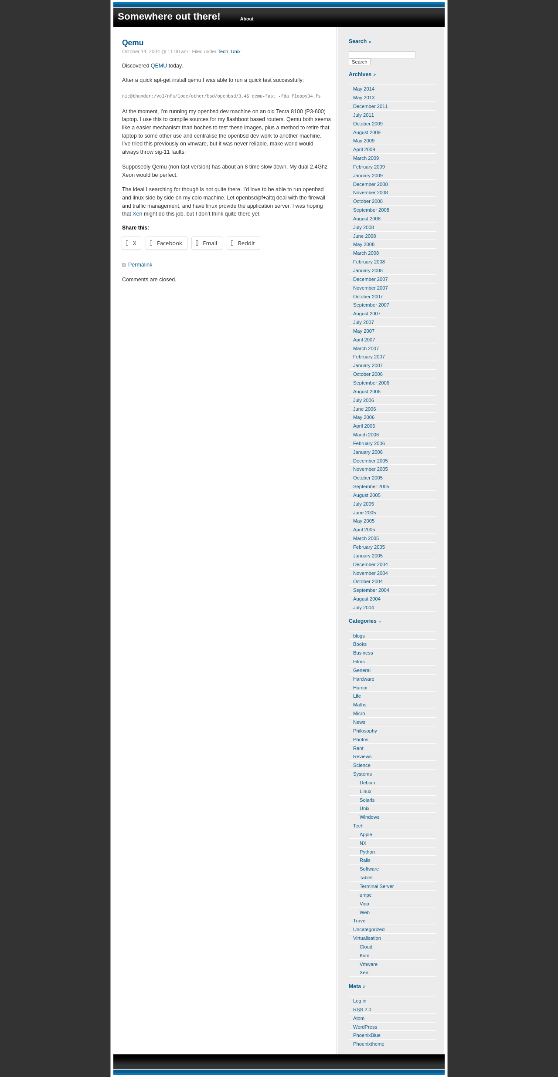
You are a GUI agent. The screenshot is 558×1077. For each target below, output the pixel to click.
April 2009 (364, 149)
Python (367, 851)
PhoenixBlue (367, 1035)
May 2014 (363, 88)
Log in (360, 1000)
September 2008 (371, 210)
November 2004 (370, 573)
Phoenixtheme (368, 1044)
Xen (137, 214)
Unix (235, 51)
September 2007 (371, 304)
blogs (359, 635)
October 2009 (368, 123)
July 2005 (363, 503)
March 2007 (366, 348)
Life (357, 696)
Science (362, 765)
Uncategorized (368, 929)
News (359, 722)
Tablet (366, 877)
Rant (358, 748)
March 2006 (366, 434)
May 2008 (363, 244)
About (247, 18)
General (362, 670)
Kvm (364, 955)
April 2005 (364, 529)
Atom (358, 1018)
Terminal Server (377, 886)
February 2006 (369, 443)
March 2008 (366, 253)
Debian (367, 782)
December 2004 (370, 564)
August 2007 (367, 313)
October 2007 (368, 296)
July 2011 (363, 115)
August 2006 (367, 391)
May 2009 (363, 140)
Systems (362, 774)
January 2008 (368, 270)
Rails (365, 860)
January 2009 (368, 175)
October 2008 (368, 201)
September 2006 (371, 382)
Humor (360, 687)
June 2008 (364, 236)
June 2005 (364, 512)
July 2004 (363, 607)
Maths (360, 704)
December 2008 (370, 184)
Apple (366, 834)
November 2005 (370, 469)
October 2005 (368, 477)
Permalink (140, 265)
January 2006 (368, 452)
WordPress (365, 1027)
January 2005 (368, 555)
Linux (365, 791)
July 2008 (363, 227)
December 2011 (370, 106)
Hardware (363, 679)
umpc (365, 895)
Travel (360, 920)
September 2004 (371, 590)
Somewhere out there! (169, 16)
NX (363, 843)
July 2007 (363, 322)
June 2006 (364, 409)
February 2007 (369, 356)
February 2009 (369, 166)
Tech (223, 51)
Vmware (369, 964)
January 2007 (368, 365)
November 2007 (370, 287)
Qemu (133, 42)
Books (360, 644)
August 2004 (367, 598)
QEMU (159, 66)
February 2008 (369, 261)
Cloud (366, 946)
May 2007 (363, 331)
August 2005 (367, 495)
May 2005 (363, 520)
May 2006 (363, 417)
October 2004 (368, 581)
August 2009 (367, 132)
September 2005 (371, 486)
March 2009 (366, 158)
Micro (359, 713)
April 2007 (364, 339)
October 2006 (368, 374)
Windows (370, 817)
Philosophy (365, 730)
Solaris (367, 800)
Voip (364, 903)
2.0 (362, 1009)
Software (369, 868)
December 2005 (370, 460)
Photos (360, 739)
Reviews (362, 756)
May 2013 (363, 97)
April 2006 (364, 426)
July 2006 (363, 400)
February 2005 (369, 547)
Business (363, 652)
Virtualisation (367, 938)
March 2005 (366, 538)
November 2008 (370, 192)
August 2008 (367, 218)
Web (365, 912)
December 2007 (370, 279)
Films (359, 661)
